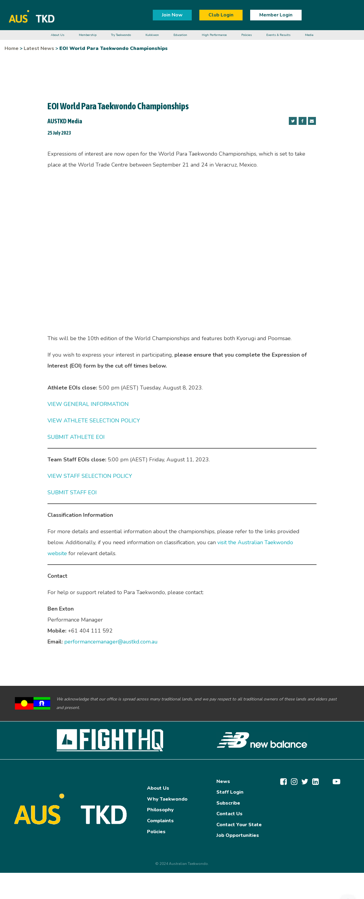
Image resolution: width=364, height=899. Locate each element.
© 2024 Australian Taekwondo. (182, 863)
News (223, 781)
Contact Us (229, 813)
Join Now (172, 15)
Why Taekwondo (167, 799)
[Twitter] (293, 121)
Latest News (39, 48)
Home (12, 48)
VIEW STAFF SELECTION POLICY (89, 476)
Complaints (160, 820)
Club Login (220, 15)
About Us (158, 788)
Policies (156, 831)
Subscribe (228, 803)
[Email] (312, 121)
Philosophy (160, 809)
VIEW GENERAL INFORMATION (88, 404)
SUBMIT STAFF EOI (72, 492)
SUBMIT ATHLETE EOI (76, 437)
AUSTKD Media (64, 121)
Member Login (275, 15)
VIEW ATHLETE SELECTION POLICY (93, 420)
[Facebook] (302, 121)
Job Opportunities (237, 835)
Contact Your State (239, 824)
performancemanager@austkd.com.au (111, 641)
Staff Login (229, 792)
